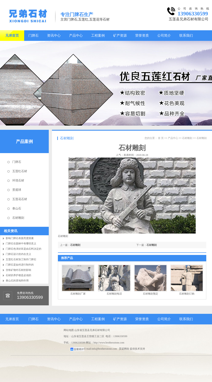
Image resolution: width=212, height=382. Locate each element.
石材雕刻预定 (150, 293)
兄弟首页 (12, 35)
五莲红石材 (19, 171)
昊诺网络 (124, 348)
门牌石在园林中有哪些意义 (21, 243)
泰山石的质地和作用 (17, 280)
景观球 (16, 189)
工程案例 (98, 35)
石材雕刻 (18, 217)
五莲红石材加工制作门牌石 (21, 259)
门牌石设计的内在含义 (18, 254)
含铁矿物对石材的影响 (18, 270)
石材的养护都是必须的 (18, 275)
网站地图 (69, 330)
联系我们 (186, 35)
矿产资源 (120, 35)
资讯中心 (54, 35)
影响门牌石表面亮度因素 (20, 238)
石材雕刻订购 (186, 293)
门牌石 (33, 35)
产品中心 (76, 35)
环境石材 (18, 180)
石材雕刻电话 (114, 293)
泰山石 (16, 208)
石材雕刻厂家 (78, 293)
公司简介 (164, 35)
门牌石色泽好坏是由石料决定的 (23, 248)
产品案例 (24, 141)
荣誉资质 (142, 35)
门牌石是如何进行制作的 (20, 264)
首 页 (161, 138)
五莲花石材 (19, 199)
